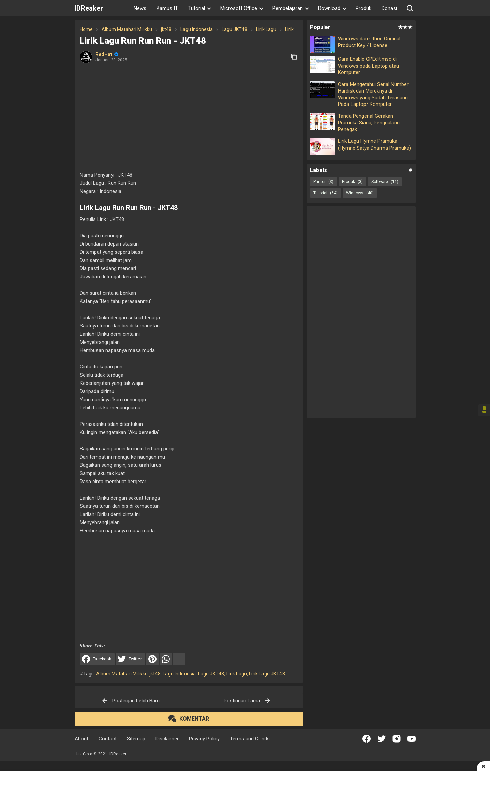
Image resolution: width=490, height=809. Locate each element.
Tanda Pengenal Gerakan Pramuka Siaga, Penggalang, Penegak (369, 122)
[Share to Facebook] (97, 659)
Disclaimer (167, 739)
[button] (410, 8)
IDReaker (89, 8)
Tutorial (325, 193)
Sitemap (136, 739)
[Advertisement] (189, 118)
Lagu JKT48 (211, 674)
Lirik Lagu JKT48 (267, 674)
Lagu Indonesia (179, 674)
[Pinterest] (152, 659)
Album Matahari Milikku (122, 674)
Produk (363, 8)
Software (384, 181)
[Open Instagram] (396, 739)
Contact (108, 739)
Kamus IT (167, 8)
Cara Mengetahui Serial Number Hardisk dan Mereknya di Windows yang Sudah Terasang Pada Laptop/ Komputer (373, 94)
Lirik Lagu (236, 674)
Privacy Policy (204, 739)
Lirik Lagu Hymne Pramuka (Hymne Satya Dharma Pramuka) (374, 144)
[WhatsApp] (166, 659)
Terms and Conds (250, 739)
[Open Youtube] (411, 739)
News (140, 8)
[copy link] (294, 56)
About (81, 739)
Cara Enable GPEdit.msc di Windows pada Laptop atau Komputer (368, 65)
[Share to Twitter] (130, 659)
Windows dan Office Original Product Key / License (369, 42)
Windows (360, 193)
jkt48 (155, 674)
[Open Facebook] (366, 739)
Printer (323, 181)
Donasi (389, 8)
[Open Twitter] (381, 739)
